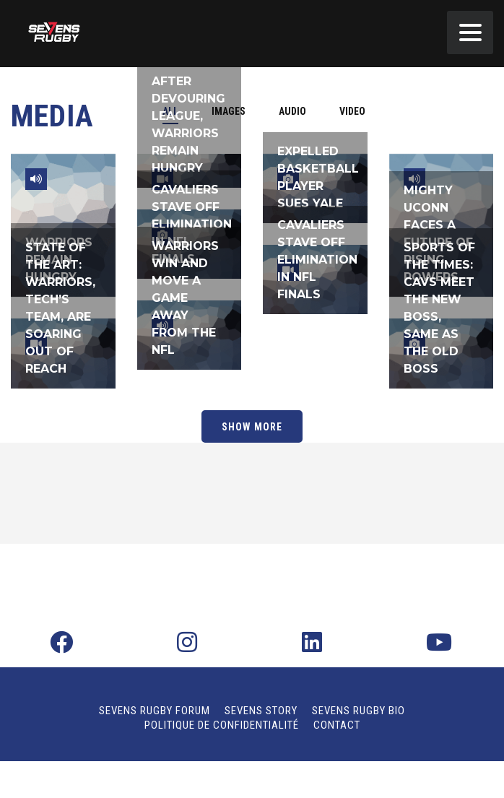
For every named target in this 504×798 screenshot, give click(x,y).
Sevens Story (261, 710)
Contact (336, 725)
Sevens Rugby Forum (154, 710)
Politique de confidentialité (221, 725)
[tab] (292, 111)
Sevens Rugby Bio (358, 710)
